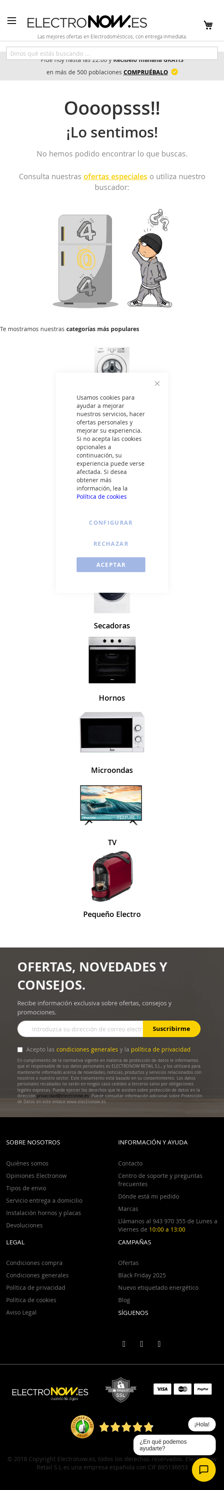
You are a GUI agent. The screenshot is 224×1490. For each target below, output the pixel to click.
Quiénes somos (27, 1163)
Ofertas (128, 1263)
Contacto (130, 1163)
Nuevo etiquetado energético (158, 1287)
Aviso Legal (21, 1312)
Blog (124, 1300)
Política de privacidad (35, 1287)
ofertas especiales (115, 176)
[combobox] (112, 53)
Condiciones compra (34, 1263)
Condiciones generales (37, 1275)
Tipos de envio (26, 1188)
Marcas (128, 1209)
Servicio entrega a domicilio (44, 1200)
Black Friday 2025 (142, 1275)
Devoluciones (24, 1225)
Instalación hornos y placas (43, 1213)
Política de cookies (102, 496)
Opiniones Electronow (36, 1176)
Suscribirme (171, 1028)
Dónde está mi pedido (148, 1196)
